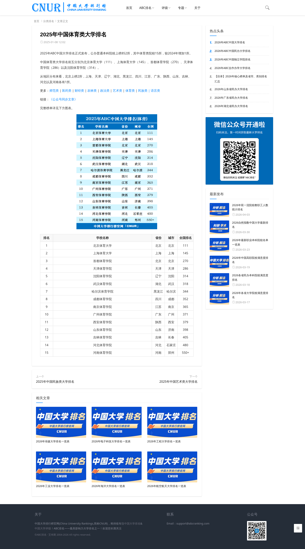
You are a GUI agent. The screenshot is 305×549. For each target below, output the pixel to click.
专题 (181, 8)
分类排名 (48, 21)
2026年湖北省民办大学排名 (231, 106)
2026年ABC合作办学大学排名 (233, 68)
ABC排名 (145, 8)
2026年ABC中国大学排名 (230, 42)
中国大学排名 (132, 523)
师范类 (54, 90)
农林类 (92, 90)
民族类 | (144, 90)
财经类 (79, 90)
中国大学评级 (43, 528)
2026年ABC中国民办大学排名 (233, 51)
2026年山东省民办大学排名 (231, 89)
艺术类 (117, 90)
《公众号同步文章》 (63, 99)
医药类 (66, 90)
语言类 (155, 90)
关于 (197, 8)
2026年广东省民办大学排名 (231, 97)
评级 (165, 8)
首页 (129, 8)
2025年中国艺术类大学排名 (178, 381)
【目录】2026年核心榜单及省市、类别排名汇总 (241, 78)
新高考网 (40, 539)
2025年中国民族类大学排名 (55, 381)
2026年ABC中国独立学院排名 (233, 59)
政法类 (105, 90)
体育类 (130, 90)
